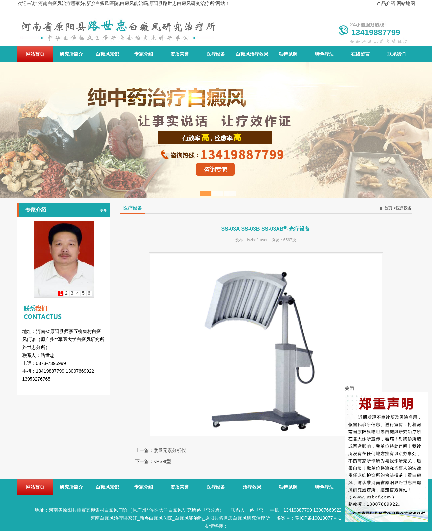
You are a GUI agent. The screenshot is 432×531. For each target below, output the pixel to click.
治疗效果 (252, 487)
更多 (103, 210)
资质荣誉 (179, 54)
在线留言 (360, 54)
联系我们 (396, 54)
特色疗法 (324, 54)
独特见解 (288, 54)
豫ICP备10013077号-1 (318, 518)
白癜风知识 (107, 54)
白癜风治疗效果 (252, 54)
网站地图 (406, 3)
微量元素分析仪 (170, 450)
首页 (388, 208)
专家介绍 (143, 54)
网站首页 (35, 54)
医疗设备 (216, 54)
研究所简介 (71, 54)
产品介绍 (386, 3)
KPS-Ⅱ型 (162, 461)
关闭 (349, 388)
